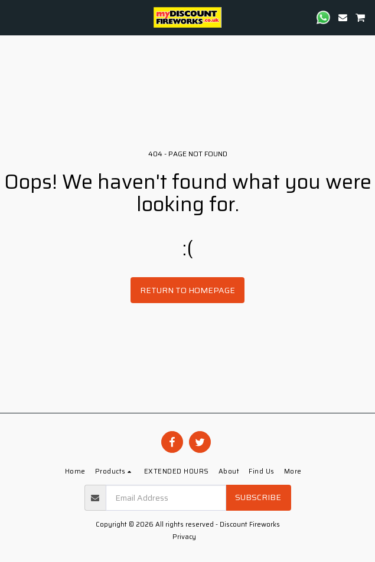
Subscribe (258, 497)
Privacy (184, 536)
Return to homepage (187, 290)
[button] (13, 17)
